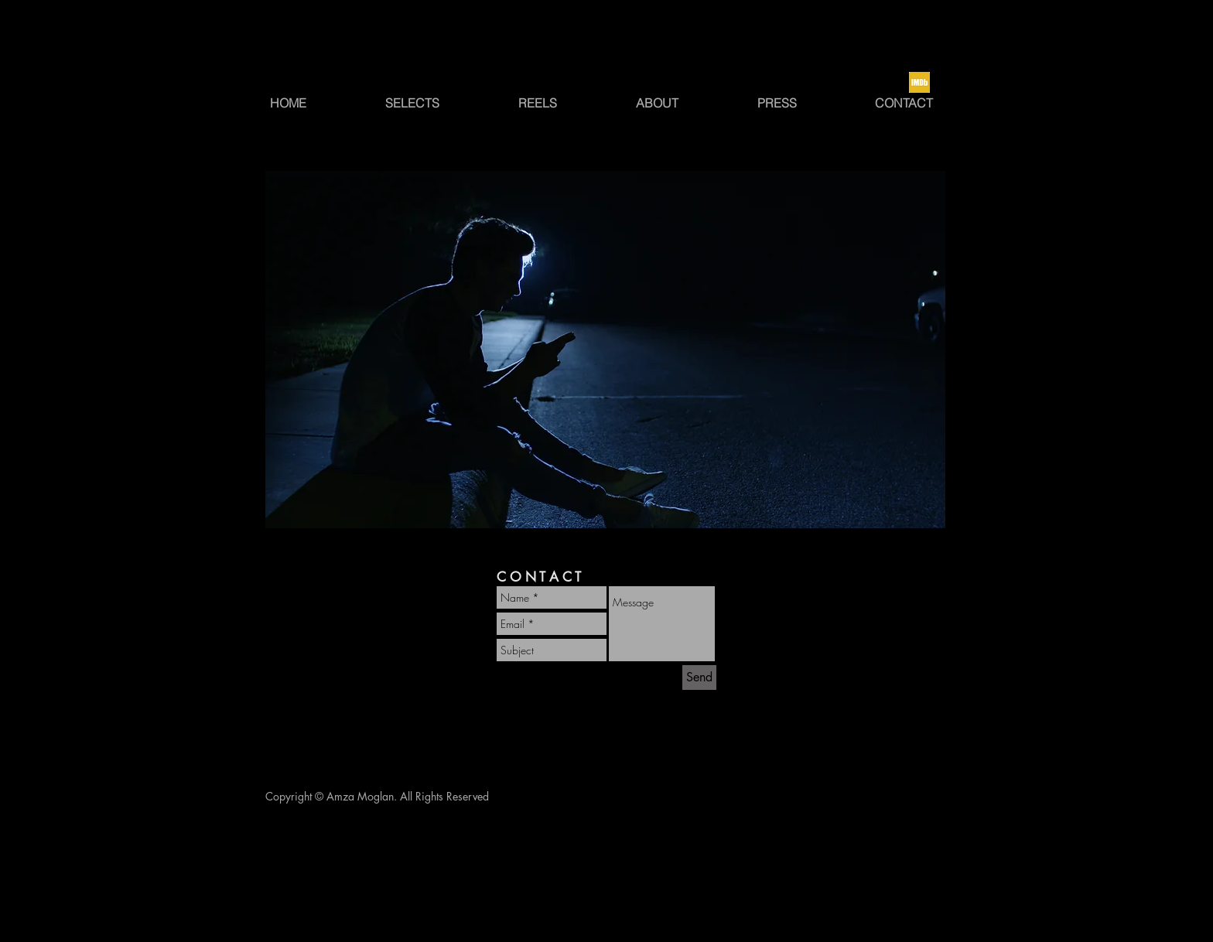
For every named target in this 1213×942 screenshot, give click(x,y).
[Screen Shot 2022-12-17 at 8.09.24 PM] (919, 82)
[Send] (699, 677)
